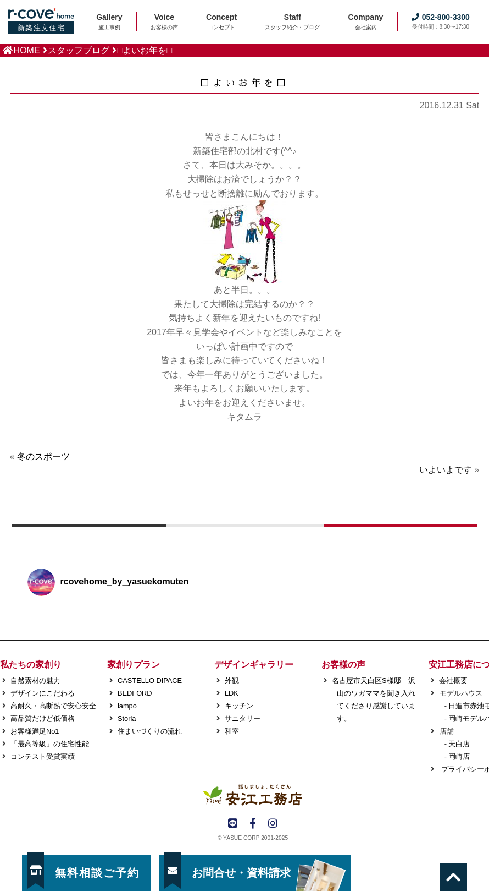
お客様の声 (343, 664)
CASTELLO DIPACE (150, 680)
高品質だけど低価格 (42, 718)
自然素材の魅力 (35, 680)
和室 (232, 731)
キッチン (239, 706)
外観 (232, 680)
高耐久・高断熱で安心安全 (53, 706)
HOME (27, 50)
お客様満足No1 (34, 731)
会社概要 (453, 680)
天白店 (459, 744)
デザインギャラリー (253, 664)
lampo (127, 706)
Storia (127, 718)
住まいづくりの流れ (150, 731)
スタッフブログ (78, 50)
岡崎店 (459, 756)
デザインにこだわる (42, 693)
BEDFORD (135, 693)
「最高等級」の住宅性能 (49, 744)
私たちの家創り (31, 664)
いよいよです (445, 469)
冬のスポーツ (43, 456)
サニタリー (242, 718)
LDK (231, 693)
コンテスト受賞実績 (42, 756)
